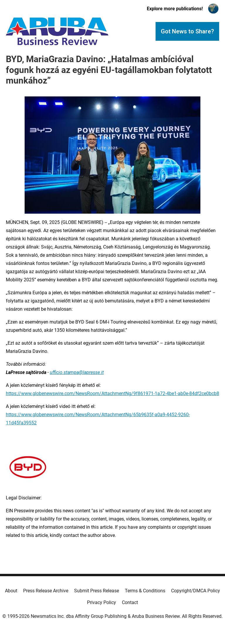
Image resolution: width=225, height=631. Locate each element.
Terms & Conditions (145, 590)
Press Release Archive (45, 590)
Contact (130, 602)
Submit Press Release (96, 590)
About (11, 590)
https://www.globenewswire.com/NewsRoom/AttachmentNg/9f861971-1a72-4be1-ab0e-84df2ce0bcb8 (112, 393)
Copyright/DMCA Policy (195, 590)
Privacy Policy (101, 602)
